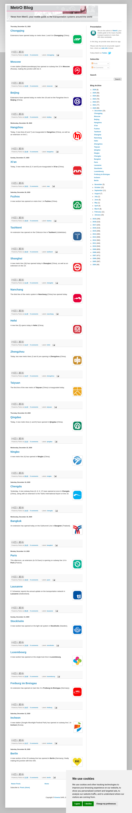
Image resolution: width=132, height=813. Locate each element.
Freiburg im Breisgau (23, 683)
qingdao (49, 441)
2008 (95, 252)
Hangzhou (16, 127)
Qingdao (15, 417)
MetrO (115, 31)
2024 (95, 96)
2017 (95, 225)
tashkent (50, 252)
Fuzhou (15, 196)
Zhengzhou (17, 351)
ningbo (49, 476)
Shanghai (16, 258)
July (96, 197)
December (98, 111)
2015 (95, 231)
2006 (95, 258)
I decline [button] (88, 804)
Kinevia (57, 797)
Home (47, 784)
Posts (94, 63)
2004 (95, 265)
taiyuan (49, 407)
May (96, 203)
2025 (95, 93)
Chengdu (16, 486)
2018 (95, 222)
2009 (95, 249)
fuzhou (49, 221)
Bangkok (15, 521)
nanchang (50, 314)
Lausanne (16, 586)
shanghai (50, 283)
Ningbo (14, 451)
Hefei (13, 320)
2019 (95, 219)
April (96, 206)
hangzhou (50, 151)
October (97, 187)
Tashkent (16, 227)
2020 (95, 108)
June (96, 200)
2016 (95, 228)
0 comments (34, 55)
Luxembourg (18, 652)
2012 (95, 240)
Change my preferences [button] (106, 804)
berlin (49, 777)
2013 (95, 237)
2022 (95, 102)
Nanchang (16, 289)
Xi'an (13, 161)
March (97, 209)
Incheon (15, 717)
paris (48, 580)
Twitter (104, 53)
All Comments (97, 68)
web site (104, 48)
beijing (49, 117)
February (98, 212)
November (98, 184)
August (97, 194)
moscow (50, 86)
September (98, 190)
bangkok (50, 545)
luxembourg (51, 676)
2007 (95, 255)
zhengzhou (50, 376)
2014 (95, 234)
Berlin (14, 753)
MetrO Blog (21, 7)
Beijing (14, 92)
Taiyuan (15, 382)
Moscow (15, 61)
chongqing (50, 55)
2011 (95, 243)
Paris (13, 555)
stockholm (50, 645)
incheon (49, 743)
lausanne (50, 611)
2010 (95, 246)
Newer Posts (16, 784)
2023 (95, 99)
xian (48, 186)
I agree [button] (77, 804)
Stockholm (17, 621)
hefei (48, 345)
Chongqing (17, 30)
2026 (95, 90)
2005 (95, 261)
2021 (95, 105)
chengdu (50, 510)
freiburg (49, 707)
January (97, 215)
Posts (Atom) (25, 787)
